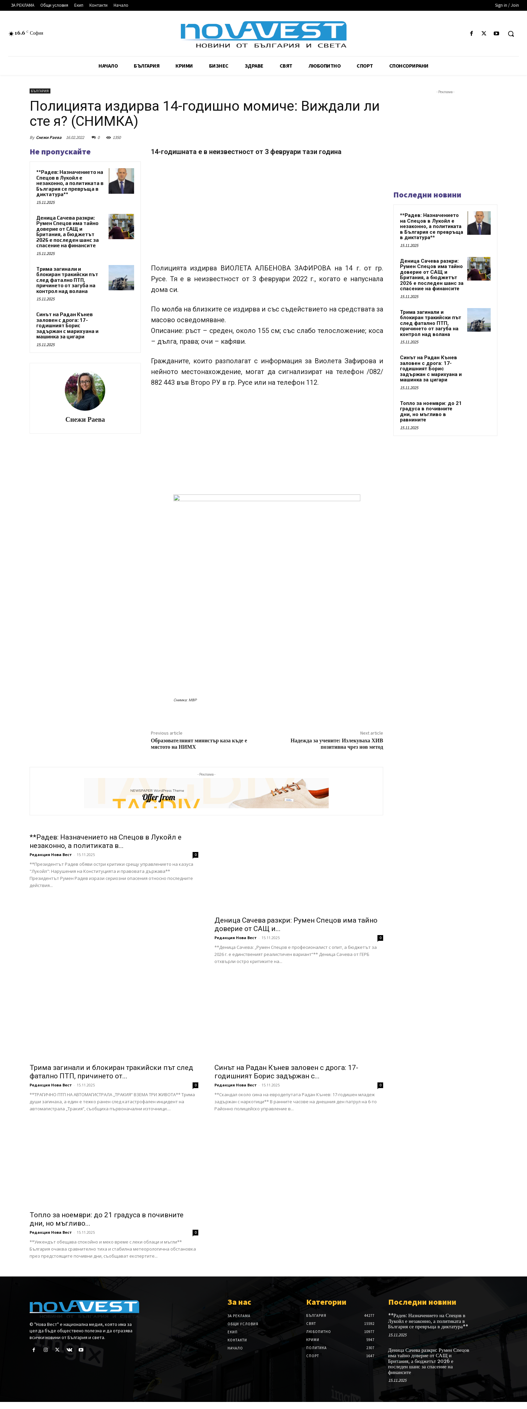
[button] (511, 34)
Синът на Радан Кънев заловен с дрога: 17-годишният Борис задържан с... (286, 1079)
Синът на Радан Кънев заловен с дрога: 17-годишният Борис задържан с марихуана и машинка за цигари (67, 325)
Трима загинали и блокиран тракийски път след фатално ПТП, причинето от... (111, 1079)
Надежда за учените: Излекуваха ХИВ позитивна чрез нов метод (337, 743)
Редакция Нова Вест (51, 937)
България (40, 91)
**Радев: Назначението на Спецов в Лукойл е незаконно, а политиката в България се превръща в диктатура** (70, 183)
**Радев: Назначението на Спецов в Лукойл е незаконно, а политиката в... (105, 924)
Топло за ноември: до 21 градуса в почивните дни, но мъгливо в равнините (431, 411)
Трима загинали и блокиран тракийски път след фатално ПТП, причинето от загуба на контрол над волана (67, 280)
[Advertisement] (267, 213)
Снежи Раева (49, 137)
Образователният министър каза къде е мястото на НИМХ (199, 743)
